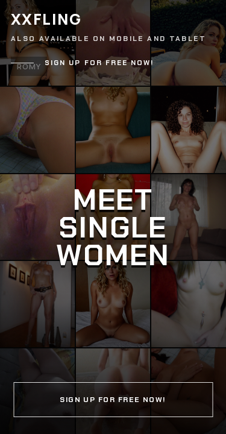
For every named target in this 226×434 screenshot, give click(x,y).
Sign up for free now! (99, 63)
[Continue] (113, 217)
